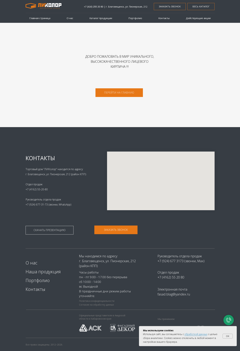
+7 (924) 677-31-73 (35, 204)
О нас (70, 18)
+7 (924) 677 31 (169, 261)
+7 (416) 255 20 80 (93, 6)
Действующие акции (198, 18)
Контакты (164, 18)
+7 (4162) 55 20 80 (171, 277)
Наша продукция (43, 272)
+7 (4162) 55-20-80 (35, 189)
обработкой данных (195, 334)
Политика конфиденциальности (96, 300)
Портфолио (135, 18)
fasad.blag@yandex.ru (174, 294)
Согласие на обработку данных (96, 304)
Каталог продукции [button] (100, 18)
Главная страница (39, 18)
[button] (170, 6)
